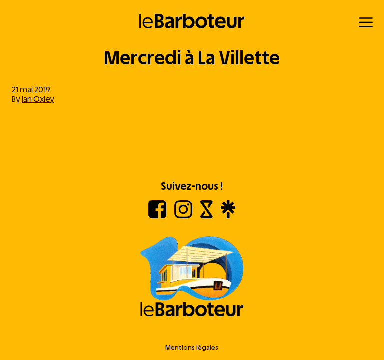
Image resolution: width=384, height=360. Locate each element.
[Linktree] (228, 215)
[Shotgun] (206, 215)
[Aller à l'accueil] (192, 277)
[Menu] (366, 22)
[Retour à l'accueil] (192, 21)
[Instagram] (183, 215)
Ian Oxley (38, 99)
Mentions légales (192, 348)
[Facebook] (157, 215)
